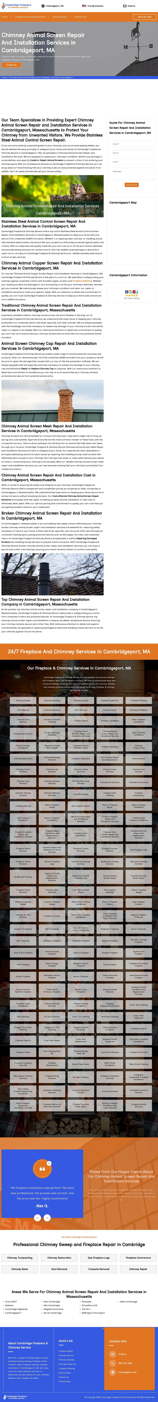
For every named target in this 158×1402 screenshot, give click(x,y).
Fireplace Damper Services (110, 849)
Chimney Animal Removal (110, 990)
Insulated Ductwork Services (139, 1091)
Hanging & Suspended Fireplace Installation (138, 1077)
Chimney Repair (110, 710)
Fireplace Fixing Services (52, 1077)
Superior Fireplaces (23, 929)
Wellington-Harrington (93, 1313)
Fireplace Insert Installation (23, 1004)
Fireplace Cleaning (139, 700)
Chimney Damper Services (52, 782)
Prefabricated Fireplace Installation (138, 819)
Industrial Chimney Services (138, 862)
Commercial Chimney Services (81, 862)
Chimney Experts (23, 1040)
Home (4, 17)
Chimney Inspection (110, 700)
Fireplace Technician (139, 1052)
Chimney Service (81, 700)
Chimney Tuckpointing (138, 746)
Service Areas (60, 17)
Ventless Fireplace (81, 1077)
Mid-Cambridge (52, 1305)
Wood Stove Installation (109, 1064)
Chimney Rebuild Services (52, 1004)
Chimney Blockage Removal (52, 758)
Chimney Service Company (110, 1028)
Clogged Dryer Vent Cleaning (23, 1028)
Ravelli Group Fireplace (81, 990)
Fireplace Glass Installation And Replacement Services (52, 834)
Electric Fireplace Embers (109, 903)
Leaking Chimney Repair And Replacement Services (52, 877)
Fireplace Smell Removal (23, 891)
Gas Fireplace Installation (23, 819)
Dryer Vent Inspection (139, 1016)
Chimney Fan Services (138, 782)
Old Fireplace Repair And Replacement (110, 758)
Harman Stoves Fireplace (52, 952)
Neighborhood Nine (53, 1309)
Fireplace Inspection (81, 758)
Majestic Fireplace (110, 941)
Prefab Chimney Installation (81, 1004)
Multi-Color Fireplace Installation (81, 916)
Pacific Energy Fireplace (52, 964)
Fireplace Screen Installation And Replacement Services (138, 990)
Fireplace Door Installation (80, 834)
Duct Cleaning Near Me (52, 1052)
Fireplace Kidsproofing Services (109, 1004)
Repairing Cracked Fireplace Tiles (81, 877)
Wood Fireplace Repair (52, 806)
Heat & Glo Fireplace (23, 953)
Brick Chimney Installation (138, 733)
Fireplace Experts (139, 1028)
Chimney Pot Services (109, 782)
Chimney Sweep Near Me (81, 1052)
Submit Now (131, 185)
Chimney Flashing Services (23, 794)
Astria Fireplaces (138, 929)
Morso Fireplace (81, 976)
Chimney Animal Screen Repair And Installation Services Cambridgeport (41, 77)
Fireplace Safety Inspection (110, 1040)
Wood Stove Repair (80, 1064)
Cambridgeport (13, 1313)
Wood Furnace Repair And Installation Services (81, 819)
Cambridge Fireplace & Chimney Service (119, 1397)
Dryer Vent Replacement (81, 1040)
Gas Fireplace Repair (81, 806)
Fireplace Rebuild (23, 806)
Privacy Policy (64, 1381)
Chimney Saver (138, 758)
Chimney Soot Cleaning (23, 720)
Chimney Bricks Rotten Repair (110, 877)
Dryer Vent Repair (52, 1040)
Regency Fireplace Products (139, 916)
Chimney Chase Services (81, 770)
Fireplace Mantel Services (138, 1105)
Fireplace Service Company (80, 1028)
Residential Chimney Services (110, 862)
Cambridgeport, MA (127, 1372)
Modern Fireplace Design (23, 903)
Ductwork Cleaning (109, 1052)
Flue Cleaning (23, 710)
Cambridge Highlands (16, 1309)
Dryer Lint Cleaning (80, 1017)
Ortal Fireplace (109, 964)
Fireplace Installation (110, 721)
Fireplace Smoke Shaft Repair (52, 746)
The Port (86, 1309)
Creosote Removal (52, 710)
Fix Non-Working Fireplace (52, 733)
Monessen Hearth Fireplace (52, 976)
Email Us (129, 6)
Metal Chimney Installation (23, 746)
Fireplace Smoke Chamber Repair (81, 746)
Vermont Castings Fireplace (139, 941)
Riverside (86, 1301)
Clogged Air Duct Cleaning (52, 1028)
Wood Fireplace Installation (139, 806)
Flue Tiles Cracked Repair (81, 891)
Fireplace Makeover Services (81, 1091)
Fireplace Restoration (23, 734)
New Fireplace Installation (138, 720)
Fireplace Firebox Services (80, 849)
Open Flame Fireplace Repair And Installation (23, 1091)
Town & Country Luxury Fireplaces (81, 929)
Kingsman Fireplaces (110, 929)
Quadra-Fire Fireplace (138, 952)
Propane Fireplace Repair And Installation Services (23, 834)
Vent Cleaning (23, 1017)
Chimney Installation (139, 710)
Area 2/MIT (11, 1301)
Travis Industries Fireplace (109, 976)
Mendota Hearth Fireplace (80, 964)
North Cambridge (53, 1313)
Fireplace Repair (81, 721)
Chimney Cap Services (52, 770)
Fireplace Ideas (23, 1052)
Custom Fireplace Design (52, 903)
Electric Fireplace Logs (52, 862)
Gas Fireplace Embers (139, 903)
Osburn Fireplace (81, 953)
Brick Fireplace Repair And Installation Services (23, 1105)
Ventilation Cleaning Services (52, 1091)
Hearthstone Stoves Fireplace (139, 976)
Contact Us (80, 17)
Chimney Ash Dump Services (81, 782)
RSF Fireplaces (23, 941)
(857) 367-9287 (145, 17)
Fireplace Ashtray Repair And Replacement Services (138, 834)
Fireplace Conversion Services (110, 1077)
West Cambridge (128, 1301)
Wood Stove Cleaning (138, 1064)
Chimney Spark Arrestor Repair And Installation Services (81, 733)
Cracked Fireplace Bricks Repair (81, 1105)
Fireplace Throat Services (23, 862)
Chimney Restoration (23, 758)
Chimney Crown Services (23, 770)
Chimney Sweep (23, 700)
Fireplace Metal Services (23, 849)
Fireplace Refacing (110, 747)
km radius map (131, 235)
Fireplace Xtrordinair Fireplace (139, 964)
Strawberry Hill (89, 1305)
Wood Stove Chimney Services (23, 1077)
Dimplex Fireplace (110, 953)
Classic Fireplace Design (138, 891)
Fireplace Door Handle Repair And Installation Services (110, 834)
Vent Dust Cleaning (109, 1017)
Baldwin (9, 1305)
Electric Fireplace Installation (52, 819)
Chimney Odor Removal (52, 891)
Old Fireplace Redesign (110, 891)
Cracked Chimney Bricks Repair (139, 877)
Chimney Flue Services (139, 770)
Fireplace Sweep (80, 794)
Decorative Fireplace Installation (139, 1040)
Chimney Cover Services (110, 770)
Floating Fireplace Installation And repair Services (110, 1105)
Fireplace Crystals (52, 916)
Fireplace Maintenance (52, 1064)
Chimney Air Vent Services (23, 916)
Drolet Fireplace (23, 976)
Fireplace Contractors (138, 794)
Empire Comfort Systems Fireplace (23, 990)
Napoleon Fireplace (80, 941)
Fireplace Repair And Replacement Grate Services (52, 849)
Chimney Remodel (110, 1091)
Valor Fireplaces (52, 929)
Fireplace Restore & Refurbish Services (52, 1105)
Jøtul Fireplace (23, 964)
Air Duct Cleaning (52, 1017)
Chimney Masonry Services (52, 794)
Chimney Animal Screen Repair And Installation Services (110, 733)
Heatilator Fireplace (52, 941)
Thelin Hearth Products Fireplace (52, 990)
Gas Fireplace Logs (138, 850)
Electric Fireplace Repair (109, 806)
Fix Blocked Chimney (23, 877)
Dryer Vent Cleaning (139, 1005)
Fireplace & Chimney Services (30, 17)
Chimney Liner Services (23, 782)
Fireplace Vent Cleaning (110, 794)
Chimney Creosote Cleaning (52, 720)
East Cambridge (52, 1301)
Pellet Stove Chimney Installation (81, 903)
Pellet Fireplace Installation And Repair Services (110, 916)
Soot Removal (81, 710)
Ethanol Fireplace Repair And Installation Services (110, 819)
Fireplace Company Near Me (23, 1064)
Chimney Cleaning (52, 700)
